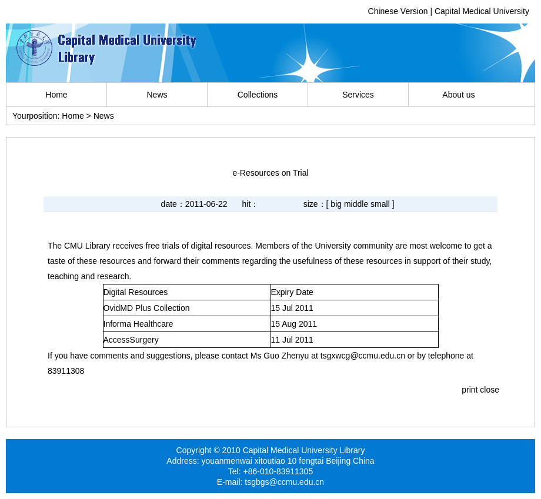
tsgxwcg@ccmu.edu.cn (362, 355)
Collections (258, 94)
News (156, 94)
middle (356, 204)
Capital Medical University (482, 11)
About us (458, 94)
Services (358, 94)
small (380, 204)
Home (56, 94)
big (336, 204)
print (469, 389)
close (489, 389)
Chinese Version (398, 11)
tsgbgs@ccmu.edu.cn (284, 482)
